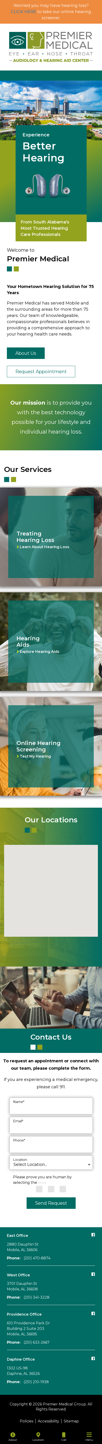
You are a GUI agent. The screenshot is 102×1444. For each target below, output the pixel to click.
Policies (26, 1421)
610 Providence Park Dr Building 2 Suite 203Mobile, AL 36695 (28, 1328)
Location (20, 1160)
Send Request (51, 1203)
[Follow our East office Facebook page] (93, 1234)
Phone (19, 1140)
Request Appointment (41, 371)
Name (18, 1102)
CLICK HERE (23, 11)
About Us (25, 353)
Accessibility (48, 1421)
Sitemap (71, 1421)
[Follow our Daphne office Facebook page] (93, 1358)
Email (18, 1121)
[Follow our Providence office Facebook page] (93, 1313)
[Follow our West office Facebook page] (93, 1274)
